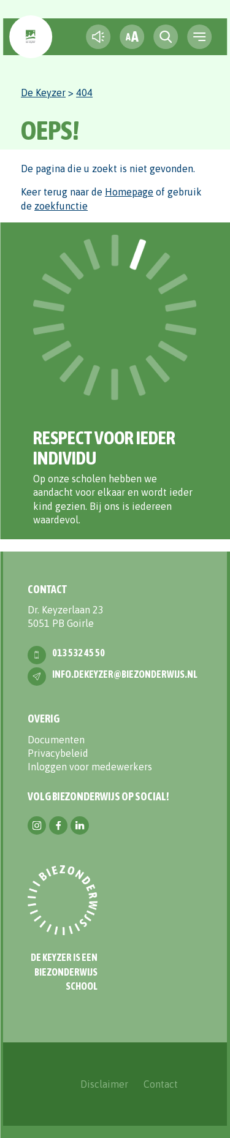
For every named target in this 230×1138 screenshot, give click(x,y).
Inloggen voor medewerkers (90, 766)
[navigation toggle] (199, 37)
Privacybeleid (58, 753)
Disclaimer (104, 1084)
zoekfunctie (61, 205)
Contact (161, 1084)
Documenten (56, 739)
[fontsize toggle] (132, 37)
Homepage (129, 191)
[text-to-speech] (98, 37)
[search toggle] (165, 37)
